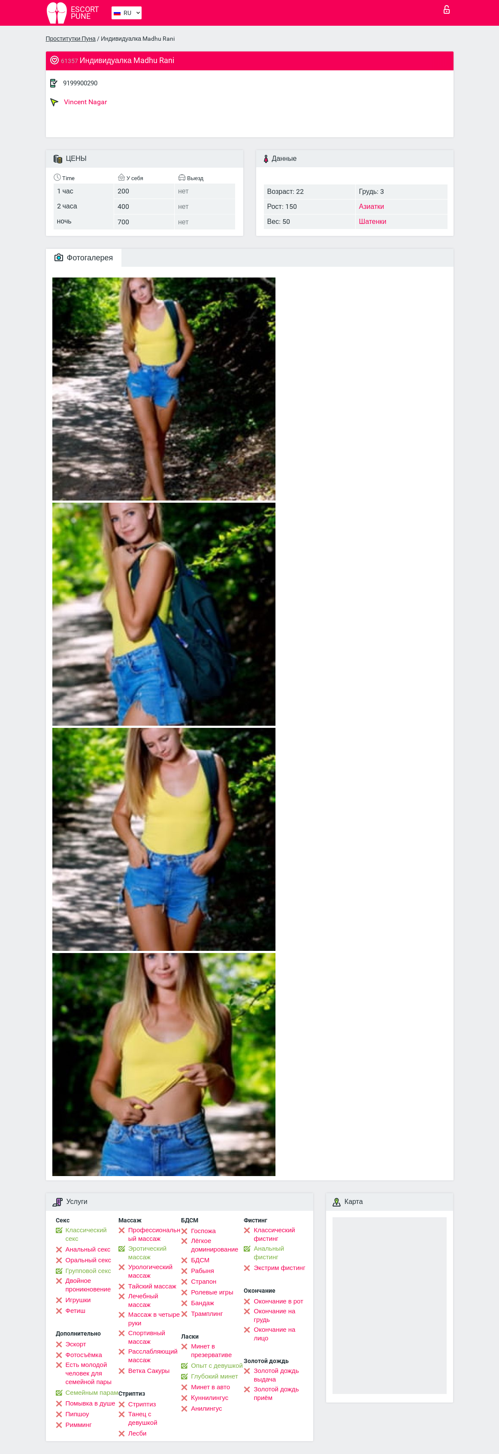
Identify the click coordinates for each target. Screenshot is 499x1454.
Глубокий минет (214, 1376)
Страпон (203, 1281)
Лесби (137, 1433)
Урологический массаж (150, 1271)
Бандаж (202, 1303)
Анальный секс (88, 1249)
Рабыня (202, 1271)
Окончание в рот (278, 1301)
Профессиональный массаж (154, 1234)
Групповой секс (88, 1271)
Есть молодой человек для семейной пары (89, 1373)
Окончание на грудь (274, 1315)
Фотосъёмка (84, 1355)
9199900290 (80, 83)
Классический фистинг (274, 1234)
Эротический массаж (147, 1253)
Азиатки (371, 206)
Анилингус (206, 1408)
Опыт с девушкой (217, 1366)
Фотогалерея (83, 257)
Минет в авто (210, 1387)
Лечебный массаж (143, 1300)
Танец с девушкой (142, 1418)
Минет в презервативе (211, 1350)
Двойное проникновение (88, 1285)
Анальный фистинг (269, 1253)
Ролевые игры (212, 1292)
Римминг (79, 1425)
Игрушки (78, 1300)
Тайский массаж (152, 1286)
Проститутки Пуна (71, 38)
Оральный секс (88, 1260)
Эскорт (76, 1344)
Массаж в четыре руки (154, 1319)
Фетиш (76, 1311)
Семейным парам (92, 1393)
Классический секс (86, 1234)
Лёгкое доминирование (214, 1245)
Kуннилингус (209, 1398)
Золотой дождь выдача (276, 1375)
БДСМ (200, 1260)
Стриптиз (142, 1404)
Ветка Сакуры (148, 1371)
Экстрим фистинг (279, 1268)
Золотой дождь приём (276, 1393)
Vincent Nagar (78, 102)
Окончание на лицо (274, 1334)
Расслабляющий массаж (153, 1356)
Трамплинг (207, 1314)
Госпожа (203, 1231)
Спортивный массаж (146, 1337)
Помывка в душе (90, 1403)
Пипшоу (77, 1414)
